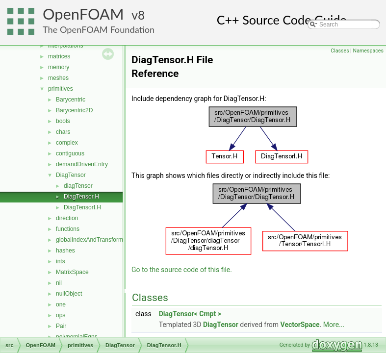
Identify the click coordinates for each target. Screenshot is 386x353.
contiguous (70, 153)
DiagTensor (71, 175)
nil (59, 282)
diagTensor (78, 185)
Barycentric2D (74, 110)
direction (67, 218)
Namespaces (368, 51)
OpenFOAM (83, 14)
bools (63, 121)
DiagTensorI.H (82, 207)
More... (333, 324)
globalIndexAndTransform (89, 239)
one (61, 304)
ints (60, 261)
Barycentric (70, 99)
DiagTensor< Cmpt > (190, 314)
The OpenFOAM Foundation (98, 29)
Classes (340, 51)
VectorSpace (300, 324)
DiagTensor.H (81, 196)
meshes (58, 78)
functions (67, 229)
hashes (65, 250)
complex (67, 142)
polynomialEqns (77, 336)
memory (58, 67)
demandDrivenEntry (82, 164)
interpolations (65, 45)
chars (63, 131)
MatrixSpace (72, 272)
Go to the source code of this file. (181, 270)
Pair (61, 326)
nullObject (69, 293)
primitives (60, 88)
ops (60, 315)
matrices (59, 56)
